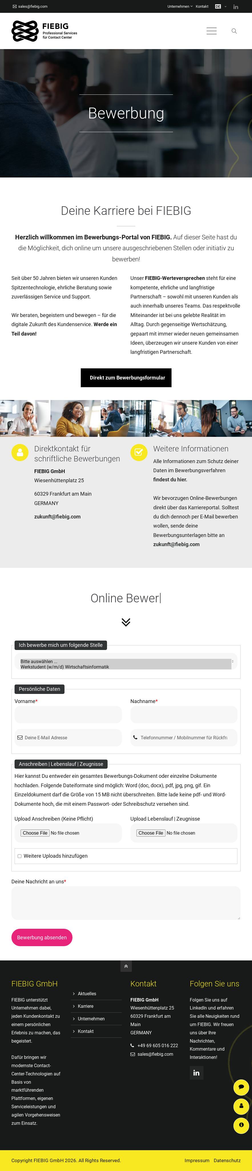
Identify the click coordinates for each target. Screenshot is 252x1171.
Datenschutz (227, 1160)
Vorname (26, 701)
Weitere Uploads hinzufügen (56, 856)
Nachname (144, 701)
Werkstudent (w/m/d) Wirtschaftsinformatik (126, 667)
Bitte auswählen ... (126, 661)
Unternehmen (178, 6)
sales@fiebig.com (30, 6)
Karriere (85, 1006)
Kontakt (202, 6)
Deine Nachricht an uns (38, 882)
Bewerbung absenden (42, 937)
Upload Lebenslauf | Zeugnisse (165, 819)
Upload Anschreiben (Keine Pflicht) (54, 819)
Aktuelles (87, 993)
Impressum (197, 1160)
